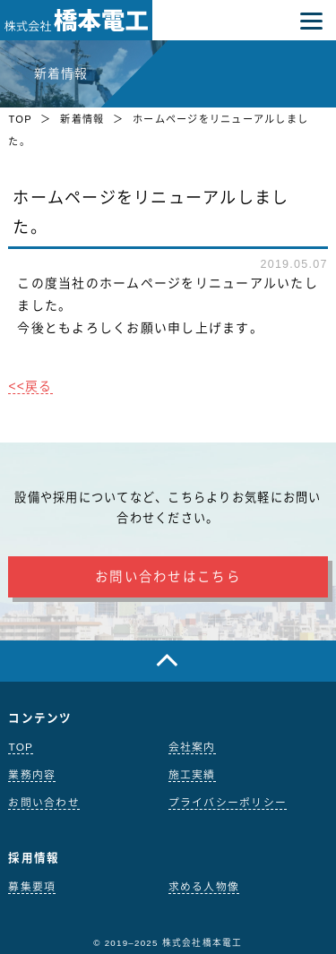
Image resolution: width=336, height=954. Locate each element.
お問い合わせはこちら (168, 577)
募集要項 (32, 887)
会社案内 (192, 747)
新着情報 (82, 119)
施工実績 (192, 775)
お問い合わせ (44, 802)
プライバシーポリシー (228, 802)
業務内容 (32, 775)
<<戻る (30, 386)
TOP (19, 119)
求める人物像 (204, 887)
